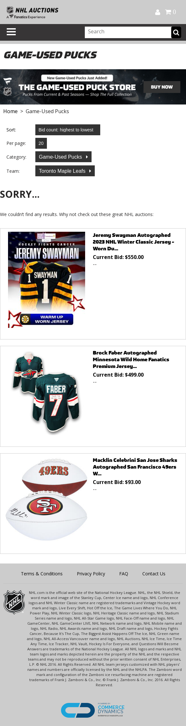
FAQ (123, 574)
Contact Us (153, 574)
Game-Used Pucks (61, 157)
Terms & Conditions (42, 574)
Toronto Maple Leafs (63, 171)
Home (10, 111)
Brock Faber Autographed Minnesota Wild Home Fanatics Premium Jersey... (131, 359)
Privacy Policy (91, 574)
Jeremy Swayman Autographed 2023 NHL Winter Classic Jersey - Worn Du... (133, 242)
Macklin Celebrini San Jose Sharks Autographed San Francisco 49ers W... (135, 467)
